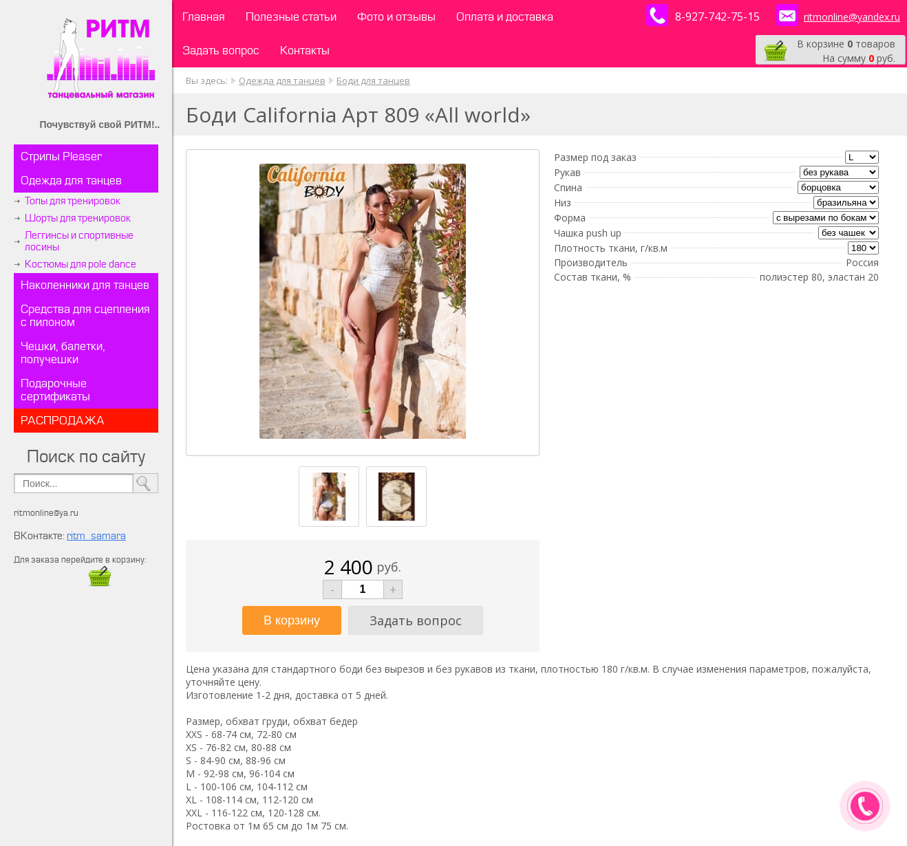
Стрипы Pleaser (61, 156)
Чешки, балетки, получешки (63, 353)
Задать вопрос (220, 50)
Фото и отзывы (396, 16)
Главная (203, 16)
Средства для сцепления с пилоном (85, 316)
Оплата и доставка (504, 16)
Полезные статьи (291, 16)
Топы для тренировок (72, 201)
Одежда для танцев (71, 180)
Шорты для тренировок (78, 218)
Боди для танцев (373, 80)
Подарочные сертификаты (55, 390)
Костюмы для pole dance (80, 264)
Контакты (305, 50)
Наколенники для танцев (85, 285)
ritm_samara (96, 536)
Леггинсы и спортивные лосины (79, 241)
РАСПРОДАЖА (63, 420)
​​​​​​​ (100, 582)
